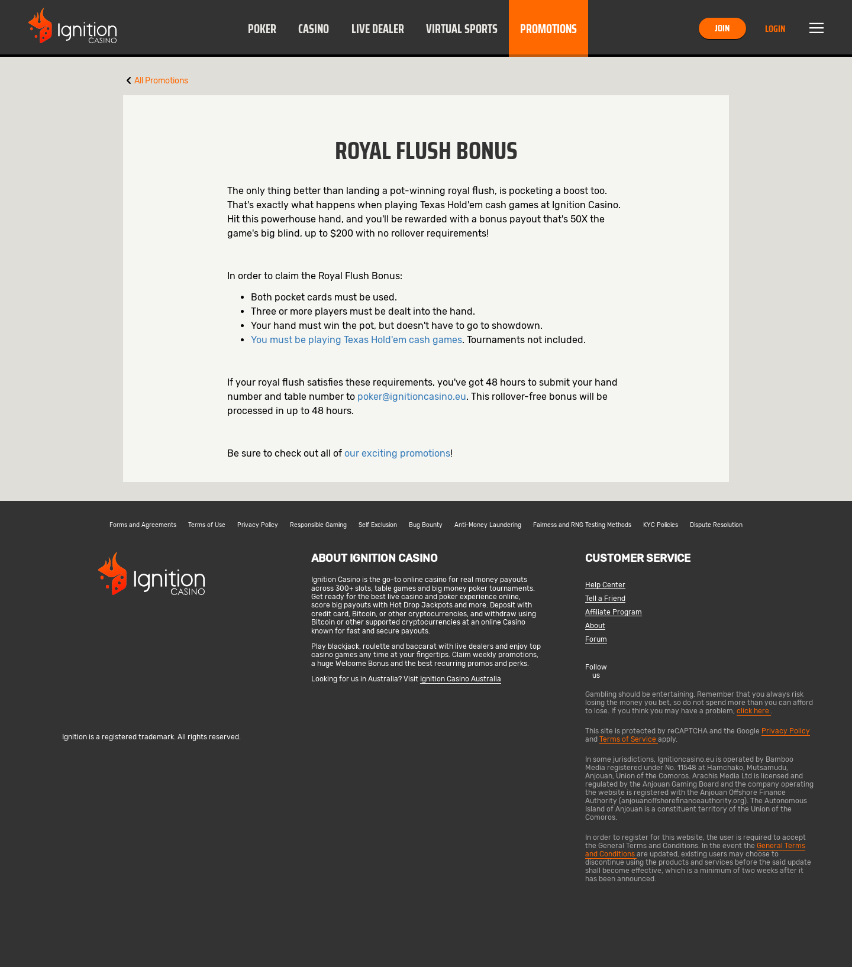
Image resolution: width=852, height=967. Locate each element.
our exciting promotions (397, 453)
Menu (816, 28)
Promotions (548, 29)
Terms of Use (206, 525)
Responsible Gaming (318, 525)
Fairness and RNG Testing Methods (582, 525)
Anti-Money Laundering (487, 525)
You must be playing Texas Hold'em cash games (356, 339)
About (595, 626)
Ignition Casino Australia (460, 679)
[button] (262, 28)
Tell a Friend (605, 599)
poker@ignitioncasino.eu (411, 396)
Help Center (605, 585)
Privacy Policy (257, 525)
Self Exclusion (378, 525)
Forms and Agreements (142, 525)
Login (775, 28)
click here (754, 711)
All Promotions (161, 81)
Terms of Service (628, 739)
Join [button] (722, 28)
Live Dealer (377, 29)
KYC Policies (660, 525)
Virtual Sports (462, 29)
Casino (313, 29)
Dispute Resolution (716, 525)
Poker (262, 29)
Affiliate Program (613, 612)
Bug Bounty (426, 525)
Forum (596, 639)
